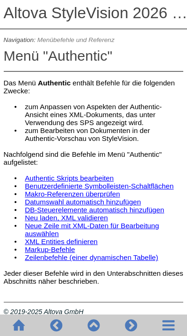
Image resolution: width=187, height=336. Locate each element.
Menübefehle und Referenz (76, 39)
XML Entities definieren (61, 241)
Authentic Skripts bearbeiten (69, 178)
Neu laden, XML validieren (66, 218)
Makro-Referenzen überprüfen (72, 194)
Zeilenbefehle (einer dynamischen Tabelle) (91, 257)
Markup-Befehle (50, 249)
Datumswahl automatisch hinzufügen (83, 202)
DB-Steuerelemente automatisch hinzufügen (94, 210)
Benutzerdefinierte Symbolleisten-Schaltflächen (99, 186)
